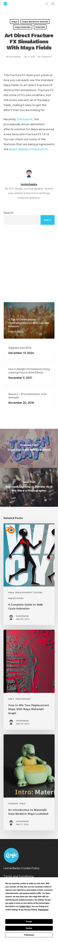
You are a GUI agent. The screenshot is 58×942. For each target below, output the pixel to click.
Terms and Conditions (19, 876)
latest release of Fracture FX (28, 149)
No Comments (45, 56)
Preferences (29, 935)
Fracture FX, (25, 119)
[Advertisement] (29, 263)
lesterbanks (15, 56)
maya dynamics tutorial (35, 21)
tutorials (40, 27)
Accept (29, 921)
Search (8, 212)
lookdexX (13, 803)
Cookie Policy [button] (24, 906)
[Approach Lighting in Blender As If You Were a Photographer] (29, 487)
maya (14, 21)
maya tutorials (23, 27)
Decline (29, 928)
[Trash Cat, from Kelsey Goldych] (29, 448)
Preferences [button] (43, 910)
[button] (53, 3)
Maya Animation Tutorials (28, 592)
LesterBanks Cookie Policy (22, 868)
